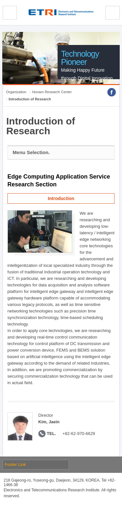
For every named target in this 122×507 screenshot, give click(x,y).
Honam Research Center (52, 92)
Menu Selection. (31, 152)
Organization (16, 92)
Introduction (61, 198)
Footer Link (15, 464)
